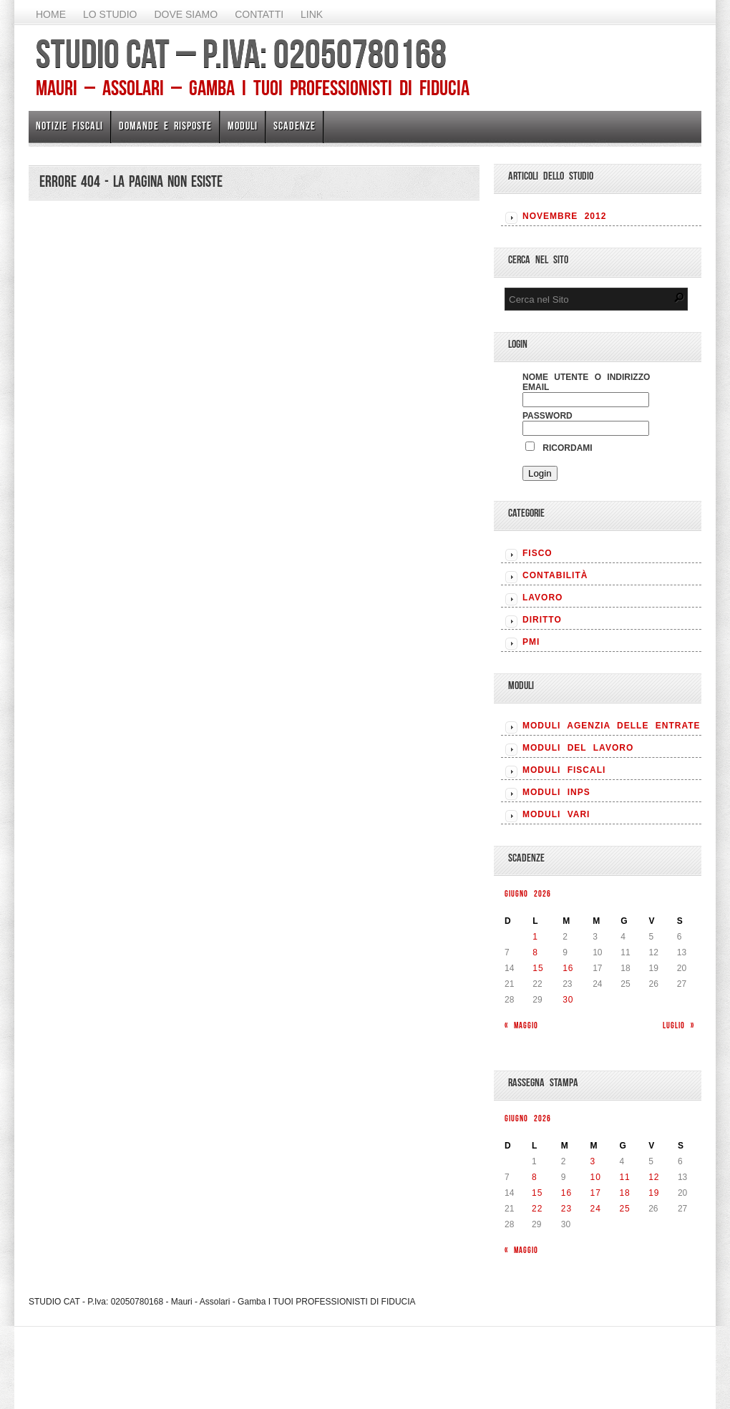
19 (653, 1193)
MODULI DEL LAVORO (577, 748)
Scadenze (294, 126)
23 (566, 1209)
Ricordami (559, 448)
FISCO (537, 553)
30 (568, 1000)
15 (537, 968)
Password (547, 416)
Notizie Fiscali (69, 126)
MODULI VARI (556, 814)
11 (624, 1177)
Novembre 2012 (564, 216)
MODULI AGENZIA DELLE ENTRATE (611, 726)
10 (595, 1177)
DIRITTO (542, 620)
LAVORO (542, 598)
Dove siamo (186, 14)
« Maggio (521, 1025)
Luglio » (678, 1025)
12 (653, 1177)
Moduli (243, 126)
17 (595, 1193)
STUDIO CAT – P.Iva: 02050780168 (241, 53)
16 (568, 968)
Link (312, 14)
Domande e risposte (165, 126)
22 (537, 1209)
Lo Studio (110, 14)
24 (595, 1209)
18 (624, 1193)
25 (624, 1209)
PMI (531, 642)
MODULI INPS (556, 792)
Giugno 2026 (528, 893)
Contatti (259, 14)
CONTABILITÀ (555, 575)
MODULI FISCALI (563, 770)
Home (51, 14)
